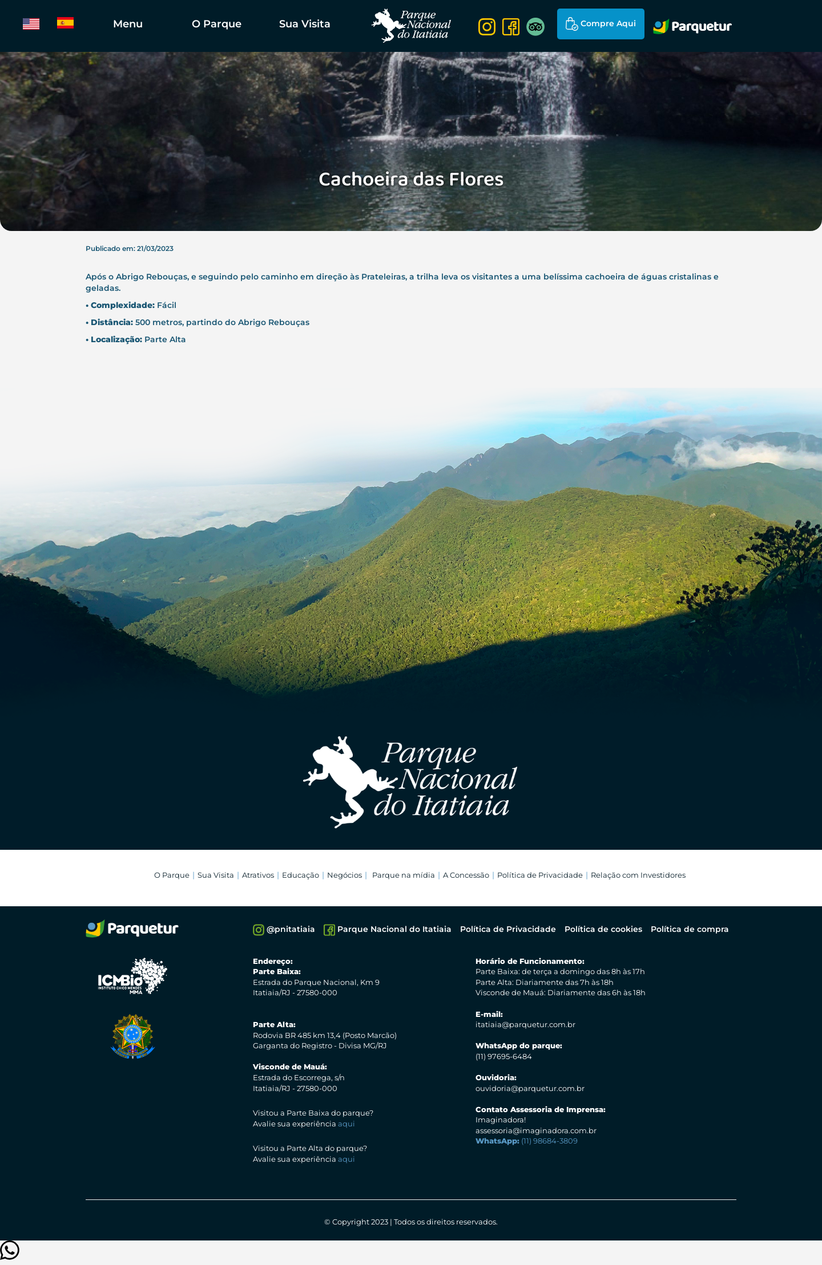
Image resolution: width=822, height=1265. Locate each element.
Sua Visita (305, 24)
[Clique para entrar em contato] (9, 1255)
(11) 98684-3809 (527, 1140)
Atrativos (258, 874)
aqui (346, 1123)
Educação (300, 874)
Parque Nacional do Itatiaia (388, 930)
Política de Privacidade (540, 874)
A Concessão (466, 874)
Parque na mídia (403, 874)
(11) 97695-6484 (504, 1056)
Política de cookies (603, 929)
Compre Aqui (601, 24)
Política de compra (690, 929)
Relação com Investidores (638, 874)
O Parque (216, 24)
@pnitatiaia (284, 930)
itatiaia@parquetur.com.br (525, 1024)
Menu (128, 24)
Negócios (344, 874)
